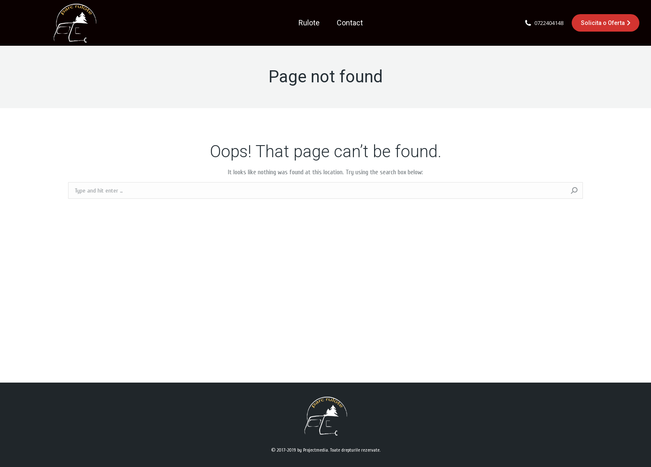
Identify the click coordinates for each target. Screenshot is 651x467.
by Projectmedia (312, 450)
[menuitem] (309, 23)
